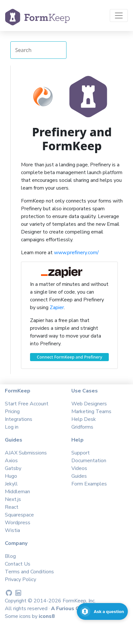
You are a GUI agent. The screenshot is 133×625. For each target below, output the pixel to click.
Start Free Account (26, 403)
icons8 (47, 616)
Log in (11, 427)
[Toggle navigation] (119, 15)
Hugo (11, 476)
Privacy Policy (20, 579)
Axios (11, 460)
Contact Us (17, 564)
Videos (79, 468)
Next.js (13, 499)
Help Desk (83, 419)
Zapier (57, 307)
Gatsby (13, 468)
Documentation (88, 460)
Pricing (12, 411)
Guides (79, 476)
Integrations (18, 419)
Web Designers (89, 403)
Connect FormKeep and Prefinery (69, 357)
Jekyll (11, 483)
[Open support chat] (102, 611)
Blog (10, 556)
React (11, 507)
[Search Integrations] (38, 50)
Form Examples (89, 483)
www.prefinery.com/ (76, 252)
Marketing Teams (91, 411)
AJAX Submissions (26, 452)
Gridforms (82, 427)
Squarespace (19, 514)
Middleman (17, 491)
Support (80, 452)
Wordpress (17, 522)
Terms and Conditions (29, 571)
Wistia (12, 530)
